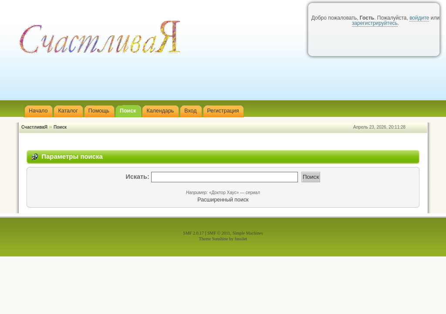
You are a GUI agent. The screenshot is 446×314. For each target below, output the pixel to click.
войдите (419, 18)
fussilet (241, 238)
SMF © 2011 (218, 233)
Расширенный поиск (222, 200)
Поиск (60, 127)
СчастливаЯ (34, 127)
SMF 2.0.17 (193, 233)
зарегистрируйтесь (375, 23)
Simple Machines (248, 233)
